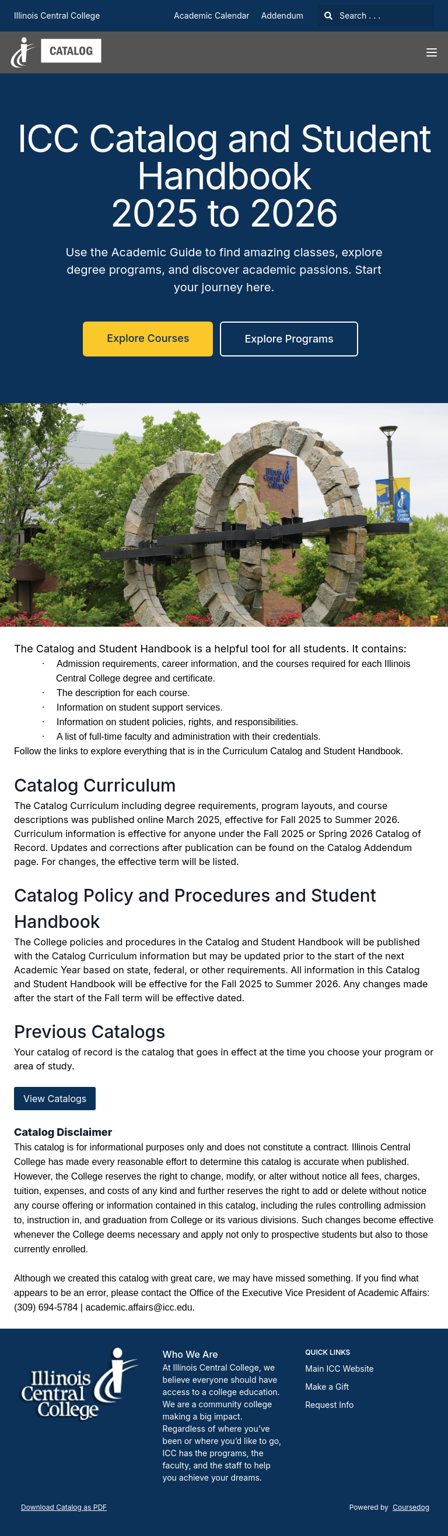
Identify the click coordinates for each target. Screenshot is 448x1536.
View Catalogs (54, 1098)
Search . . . (352, 15)
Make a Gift (327, 1387)
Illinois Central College (57, 15)
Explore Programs (288, 339)
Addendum (282, 15)
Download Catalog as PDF (64, 1507)
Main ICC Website (339, 1368)
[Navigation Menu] (431, 52)
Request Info (329, 1405)
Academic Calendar (212, 15)
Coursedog (411, 1507)
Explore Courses (148, 338)
